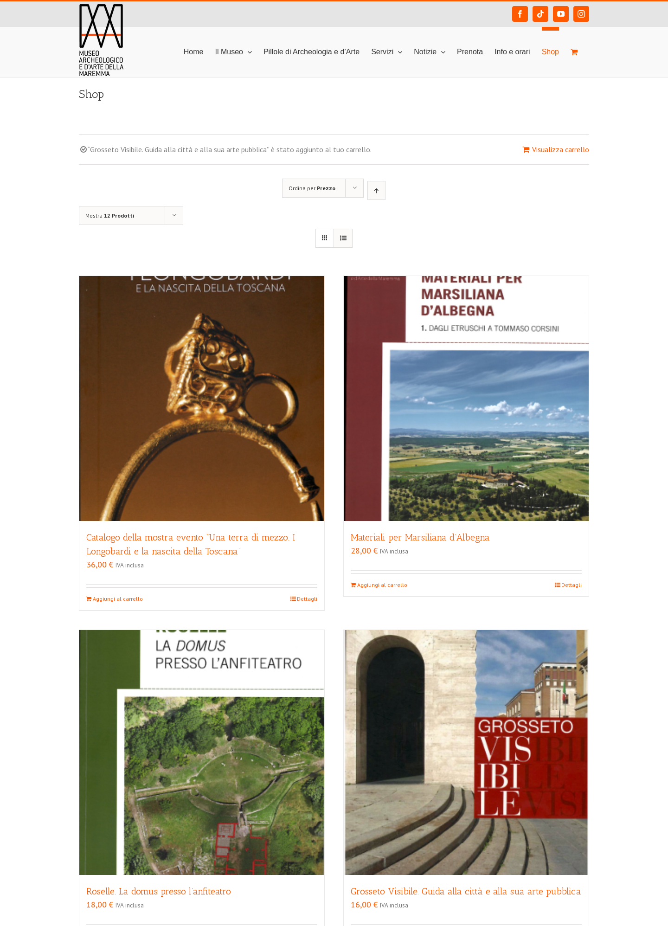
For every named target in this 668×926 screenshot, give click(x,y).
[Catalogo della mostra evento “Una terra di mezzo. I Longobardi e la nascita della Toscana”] (201, 398)
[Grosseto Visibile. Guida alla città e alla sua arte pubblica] (466, 752)
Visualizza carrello (560, 149)
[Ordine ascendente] (376, 190)
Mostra (109, 215)
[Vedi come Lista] (343, 238)
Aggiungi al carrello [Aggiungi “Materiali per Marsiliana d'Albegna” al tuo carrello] (382, 584)
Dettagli (307, 598)
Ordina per (312, 188)
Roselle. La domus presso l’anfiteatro (158, 891)
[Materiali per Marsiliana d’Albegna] (466, 398)
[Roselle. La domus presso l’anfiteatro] (201, 752)
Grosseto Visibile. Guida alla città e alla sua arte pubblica (466, 891)
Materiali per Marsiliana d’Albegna (420, 537)
